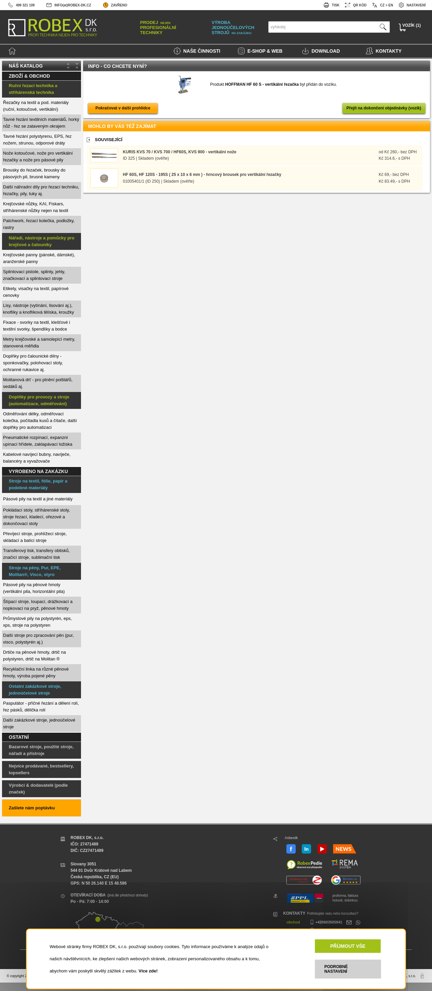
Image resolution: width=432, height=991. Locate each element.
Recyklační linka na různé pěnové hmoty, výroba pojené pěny (36, 672)
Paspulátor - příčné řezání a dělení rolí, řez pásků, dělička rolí (41, 706)
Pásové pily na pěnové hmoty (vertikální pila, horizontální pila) (34, 588)
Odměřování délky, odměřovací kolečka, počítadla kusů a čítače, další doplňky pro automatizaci (40, 420)
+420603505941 (325, 922)
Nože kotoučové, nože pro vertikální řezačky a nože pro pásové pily (38, 156)
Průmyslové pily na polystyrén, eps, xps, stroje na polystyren (37, 622)
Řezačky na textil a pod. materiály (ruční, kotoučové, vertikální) (36, 106)
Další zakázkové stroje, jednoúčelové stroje (39, 723)
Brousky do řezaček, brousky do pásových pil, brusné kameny (34, 173)
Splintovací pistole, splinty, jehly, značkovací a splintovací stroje (34, 275)
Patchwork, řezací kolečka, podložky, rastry (39, 224)
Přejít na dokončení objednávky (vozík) (384, 108)
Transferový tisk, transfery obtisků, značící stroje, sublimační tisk (36, 554)
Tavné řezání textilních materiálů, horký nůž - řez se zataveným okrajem (41, 123)
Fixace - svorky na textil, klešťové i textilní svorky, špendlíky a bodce (36, 326)
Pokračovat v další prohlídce (123, 108)
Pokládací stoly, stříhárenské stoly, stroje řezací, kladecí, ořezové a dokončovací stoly (36, 516)
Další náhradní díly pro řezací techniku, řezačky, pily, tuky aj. (41, 190)
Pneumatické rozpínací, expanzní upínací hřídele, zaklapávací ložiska (37, 441)
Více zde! (148, 970)
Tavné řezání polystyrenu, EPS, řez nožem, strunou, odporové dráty (37, 140)
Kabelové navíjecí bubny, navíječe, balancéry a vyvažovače (37, 458)
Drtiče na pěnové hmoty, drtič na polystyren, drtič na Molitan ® (34, 655)
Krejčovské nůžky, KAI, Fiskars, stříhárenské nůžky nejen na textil (35, 207)
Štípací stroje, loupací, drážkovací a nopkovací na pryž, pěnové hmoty (38, 605)
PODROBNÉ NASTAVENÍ (336, 969)
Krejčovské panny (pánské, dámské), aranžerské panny (39, 258)
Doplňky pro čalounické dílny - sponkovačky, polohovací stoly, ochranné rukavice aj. (33, 363)
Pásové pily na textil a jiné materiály (38, 498)
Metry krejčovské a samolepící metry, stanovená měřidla (39, 342)
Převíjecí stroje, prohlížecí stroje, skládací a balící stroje (35, 537)
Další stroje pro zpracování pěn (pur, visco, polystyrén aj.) (38, 639)
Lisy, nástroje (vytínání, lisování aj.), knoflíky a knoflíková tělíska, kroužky (38, 309)
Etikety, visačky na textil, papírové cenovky (36, 292)
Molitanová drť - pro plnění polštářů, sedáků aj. (38, 383)
